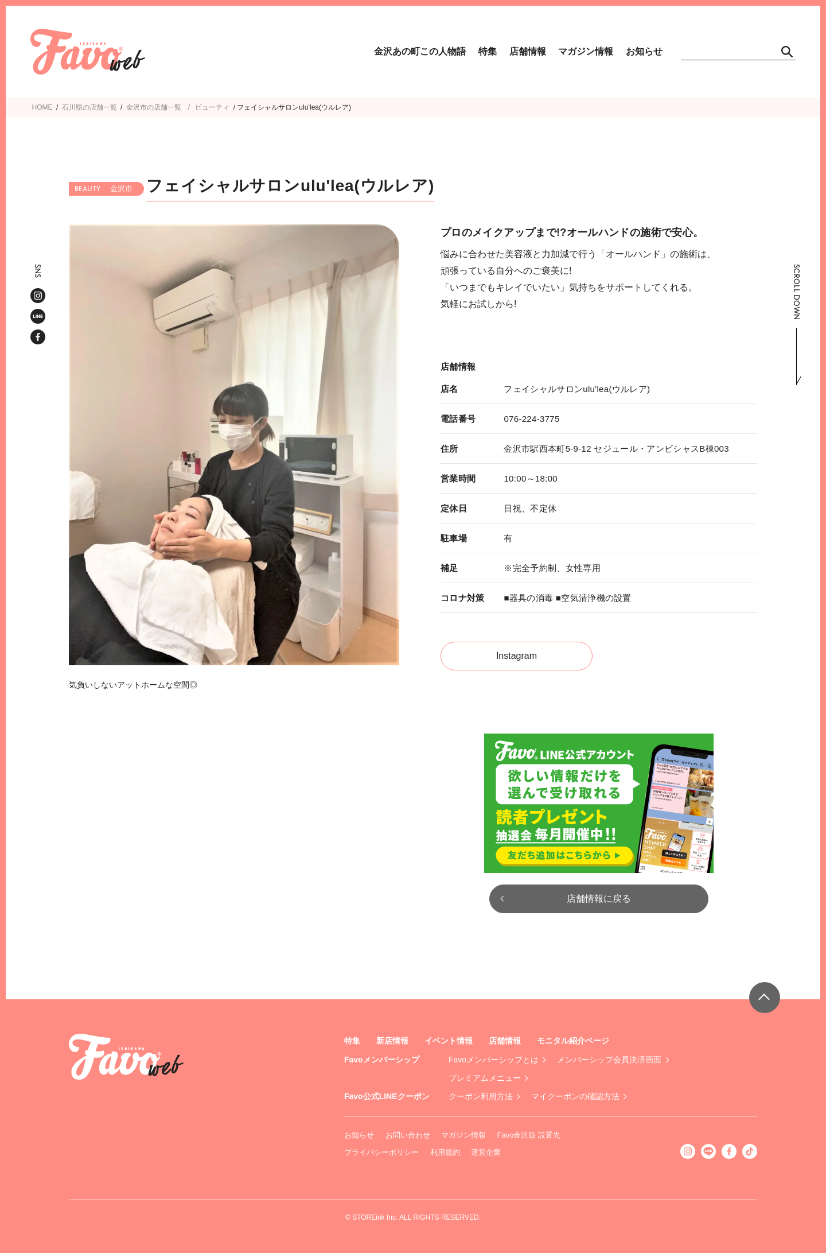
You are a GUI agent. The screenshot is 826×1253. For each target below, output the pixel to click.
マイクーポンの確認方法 (575, 1096)
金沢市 (136, 107)
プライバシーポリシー (381, 1152)
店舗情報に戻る (599, 898)
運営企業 (486, 1152)
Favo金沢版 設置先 (529, 1135)
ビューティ (212, 107)
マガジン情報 (585, 51)
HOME (42, 107)
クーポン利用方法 (481, 1096)
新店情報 (392, 1040)
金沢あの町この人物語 (420, 51)
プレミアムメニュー (485, 1078)
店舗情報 (527, 51)
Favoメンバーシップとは (494, 1059)
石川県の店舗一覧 (89, 107)
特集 (487, 51)
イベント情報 (448, 1040)
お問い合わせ (407, 1135)
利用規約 (445, 1152)
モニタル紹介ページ (573, 1040)
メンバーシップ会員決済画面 (609, 1059)
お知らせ (644, 51)
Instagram (516, 656)
